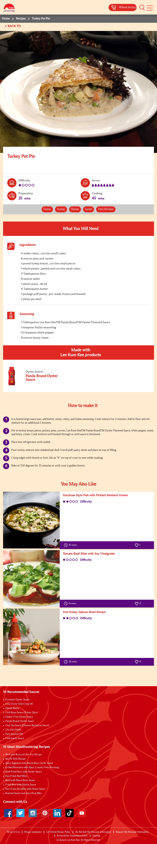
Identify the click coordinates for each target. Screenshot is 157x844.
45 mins (71, 545)
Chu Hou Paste (13, 730)
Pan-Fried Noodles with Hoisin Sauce (25, 789)
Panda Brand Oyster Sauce (19, 721)
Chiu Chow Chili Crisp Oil (19, 704)
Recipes (21, 18)
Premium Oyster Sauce (17, 699)
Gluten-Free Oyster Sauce (19, 717)
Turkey (61, 209)
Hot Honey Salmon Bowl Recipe (84, 612)
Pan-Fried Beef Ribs (16, 776)
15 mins (71, 603)
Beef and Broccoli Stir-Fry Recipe (23, 754)
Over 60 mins (105, 209)
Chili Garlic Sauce (14, 738)
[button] (142, 7)
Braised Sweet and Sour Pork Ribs (23, 793)
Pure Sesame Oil (13, 734)
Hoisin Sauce (12, 708)
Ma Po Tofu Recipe (15, 759)
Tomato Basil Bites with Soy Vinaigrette (89, 553)
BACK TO (15, 26)
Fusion (47, 209)
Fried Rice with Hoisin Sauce (20, 785)
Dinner (75, 209)
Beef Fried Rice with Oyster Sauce (23, 772)
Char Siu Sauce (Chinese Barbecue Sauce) (27, 725)
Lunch (88, 209)
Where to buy (127, 7)
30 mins (71, 662)
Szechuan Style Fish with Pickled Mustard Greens (95, 495)
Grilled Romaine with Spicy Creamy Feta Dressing (32, 767)
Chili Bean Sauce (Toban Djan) (21, 712)
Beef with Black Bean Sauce (20, 780)
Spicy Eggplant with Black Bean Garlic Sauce (29, 763)
